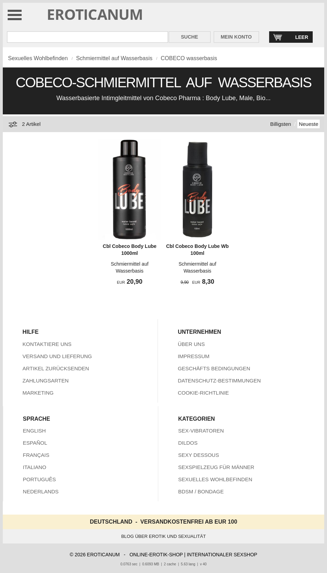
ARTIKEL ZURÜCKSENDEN (56, 368)
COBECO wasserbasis (189, 58)
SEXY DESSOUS (198, 455)
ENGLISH (34, 431)
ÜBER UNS (191, 344)
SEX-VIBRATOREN (201, 431)
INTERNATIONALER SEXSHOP (222, 554)
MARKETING (38, 393)
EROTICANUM (95, 14)
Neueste (308, 124)
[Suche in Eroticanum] (87, 37)
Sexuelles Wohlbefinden (38, 58)
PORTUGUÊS (39, 479)
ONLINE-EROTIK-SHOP (156, 554)
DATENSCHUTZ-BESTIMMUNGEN (219, 381)
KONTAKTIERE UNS (47, 344)
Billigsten (280, 124)
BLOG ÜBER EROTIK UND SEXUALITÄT (163, 536)
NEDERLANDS (41, 491)
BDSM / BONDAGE (201, 491)
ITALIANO (34, 467)
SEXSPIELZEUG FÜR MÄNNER (216, 467)
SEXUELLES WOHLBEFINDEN (215, 479)
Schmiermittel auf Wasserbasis (114, 58)
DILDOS (188, 443)
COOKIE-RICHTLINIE (203, 393)
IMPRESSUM (194, 356)
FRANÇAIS (36, 455)
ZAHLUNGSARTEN (46, 381)
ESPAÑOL (35, 443)
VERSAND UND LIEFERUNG (57, 356)
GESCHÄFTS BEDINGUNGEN (214, 368)
